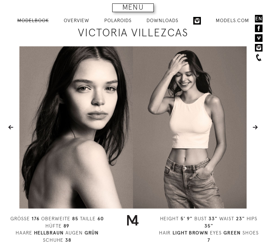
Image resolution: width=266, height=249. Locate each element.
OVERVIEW (76, 20)
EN (258, 18)
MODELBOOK (33, 20)
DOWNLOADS (162, 20)
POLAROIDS (118, 20)
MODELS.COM (232, 20)
